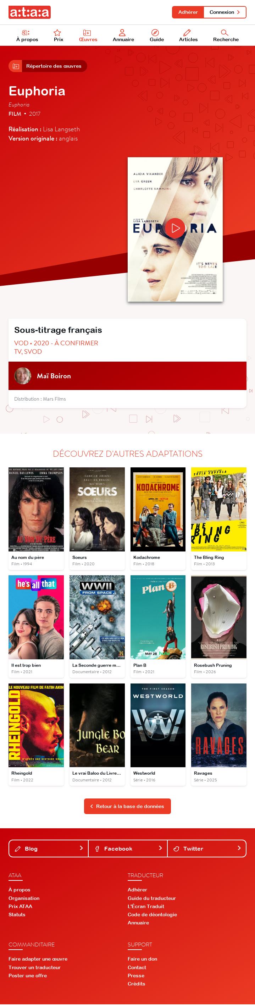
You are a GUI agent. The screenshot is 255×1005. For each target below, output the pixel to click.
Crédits (136, 984)
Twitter (207, 849)
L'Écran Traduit (146, 907)
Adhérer (188, 12)
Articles (188, 36)
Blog (49, 849)
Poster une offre (28, 976)
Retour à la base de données (127, 807)
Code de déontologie (152, 915)
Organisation (24, 899)
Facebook (128, 849)
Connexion (225, 12)
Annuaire (123, 36)
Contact (137, 968)
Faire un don (142, 959)
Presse (136, 976)
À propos (27, 36)
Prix (58, 36)
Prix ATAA (20, 907)
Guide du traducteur (152, 899)
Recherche (226, 36)
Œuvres (88, 36)
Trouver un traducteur (35, 968)
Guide (157, 36)
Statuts (17, 915)
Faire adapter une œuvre (38, 959)
